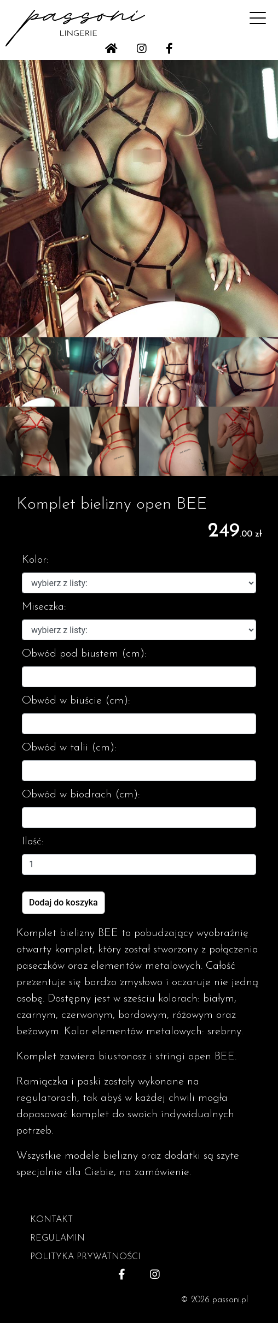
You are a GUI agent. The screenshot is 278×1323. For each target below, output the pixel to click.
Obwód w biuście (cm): (76, 700)
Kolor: (35, 560)
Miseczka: (44, 606)
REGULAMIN (57, 1238)
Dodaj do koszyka (63, 902)
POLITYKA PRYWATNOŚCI (85, 1257)
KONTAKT (51, 1219)
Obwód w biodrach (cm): (81, 794)
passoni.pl (230, 1300)
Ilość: (33, 841)
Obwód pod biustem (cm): (84, 653)
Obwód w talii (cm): (69, 747)
